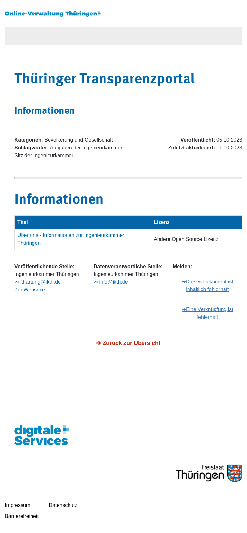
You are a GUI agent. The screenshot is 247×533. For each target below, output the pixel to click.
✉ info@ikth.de (111, 282)
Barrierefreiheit (22, 516)
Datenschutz (63, 505)
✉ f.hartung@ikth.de (37, 282)
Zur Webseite (29, 289)
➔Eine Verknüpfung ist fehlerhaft (207, 313)
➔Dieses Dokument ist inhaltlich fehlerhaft (207, 285)
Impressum (17, 505)
